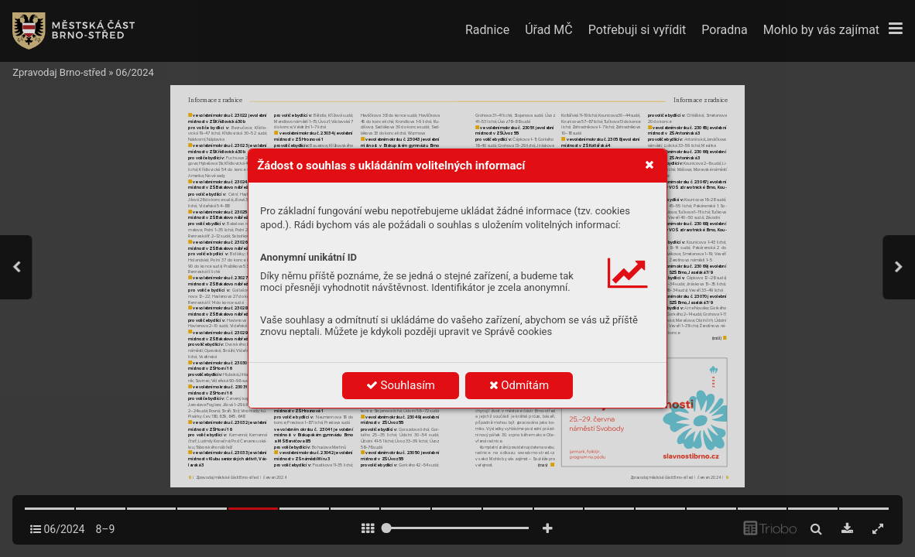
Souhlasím (400, 385)
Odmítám (519, 385)
